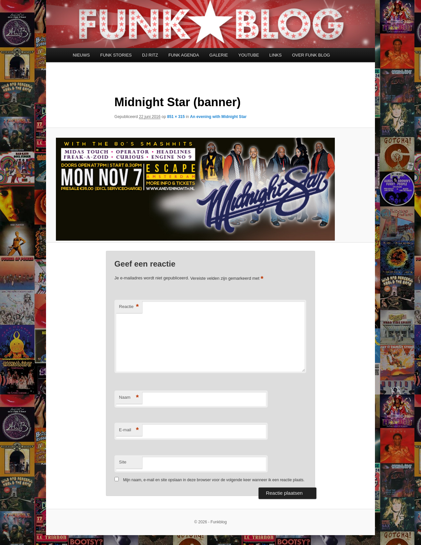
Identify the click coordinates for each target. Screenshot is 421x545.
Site (122, 462)
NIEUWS (81, 55)
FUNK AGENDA (183, 55)
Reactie (129, 307)
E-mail (129, 430)
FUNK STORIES (116, 55)
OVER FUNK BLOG (311, 55)
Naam (129, 397)
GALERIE (219, 55)
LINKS (275, 55)
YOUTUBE (248, 55)
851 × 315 (176, 116)
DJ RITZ (150, 55)
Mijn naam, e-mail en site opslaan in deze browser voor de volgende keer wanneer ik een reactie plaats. (214, 480)
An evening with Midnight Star (218, 116)
